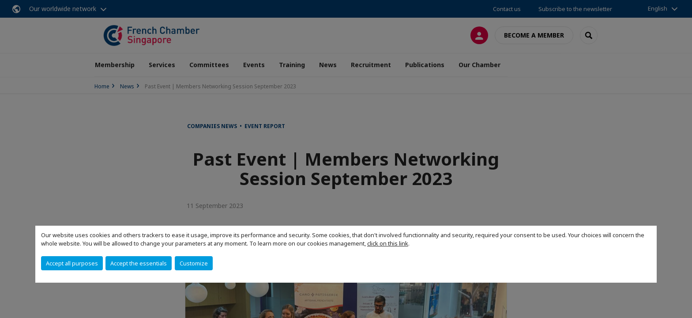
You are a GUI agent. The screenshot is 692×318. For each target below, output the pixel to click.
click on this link (387, 243)
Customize (194, 263)
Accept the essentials (138, 263)
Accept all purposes (72, 263)
